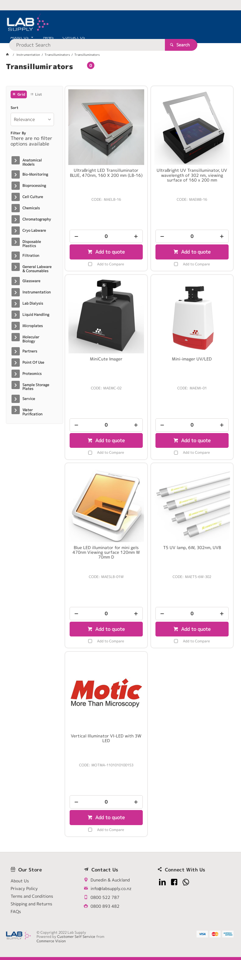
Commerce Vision (51, 940)
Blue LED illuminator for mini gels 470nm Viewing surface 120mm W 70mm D (106, 552)
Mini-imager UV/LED (192, 359)
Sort (14, 108)
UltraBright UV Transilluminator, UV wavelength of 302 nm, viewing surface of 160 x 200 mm (192, 175)
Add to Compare (110, 264)
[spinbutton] (106, 236)
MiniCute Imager (106, 359)
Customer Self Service (76, 936)
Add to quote (109, 252)
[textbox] (110, 24)
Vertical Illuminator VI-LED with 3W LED (106, 738)
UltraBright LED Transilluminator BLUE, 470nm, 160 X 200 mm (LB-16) (106, 172)
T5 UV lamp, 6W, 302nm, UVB (192, 547)
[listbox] (32, 119)
